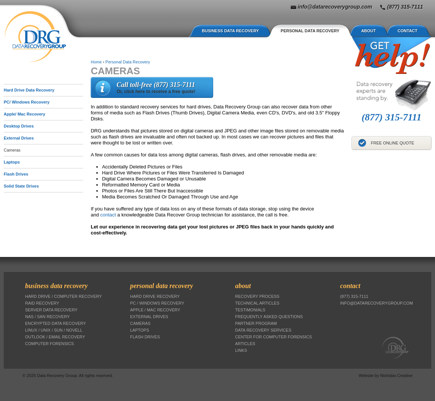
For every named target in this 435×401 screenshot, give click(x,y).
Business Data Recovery (230, 31)
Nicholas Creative (396, 375)
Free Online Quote (392, 143)
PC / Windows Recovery (157, 303)
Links (241, 350)
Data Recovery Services (263, 330)
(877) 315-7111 (405, 7)
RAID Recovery (42, 303)
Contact (407, 31)
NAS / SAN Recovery (47, 316)
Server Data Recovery (51, 310)
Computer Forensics (49, 343)
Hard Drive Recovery (154, 296)
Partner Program (256, 323)
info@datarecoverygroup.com (334, 7)
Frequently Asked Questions (269, 316)
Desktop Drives (19, 126)
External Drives (19, 138)
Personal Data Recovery (310, 31)
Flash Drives (16, 174)
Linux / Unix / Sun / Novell (53, 330)
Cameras (12, 150)
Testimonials (250, 310)
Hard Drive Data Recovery (29, 90)
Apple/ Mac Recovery (24, 114)
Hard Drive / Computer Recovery (63, 296)
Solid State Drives (21, 186)
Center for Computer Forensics (273, 337)
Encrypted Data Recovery (55, 323)
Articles (245, 343)
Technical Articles (257, 303)
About (368, 31)
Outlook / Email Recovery (55, 337)
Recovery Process (257, 296)
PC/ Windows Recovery (26, 102)
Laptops (12, 162)
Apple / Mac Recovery (155, 310)
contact (108, 215)
